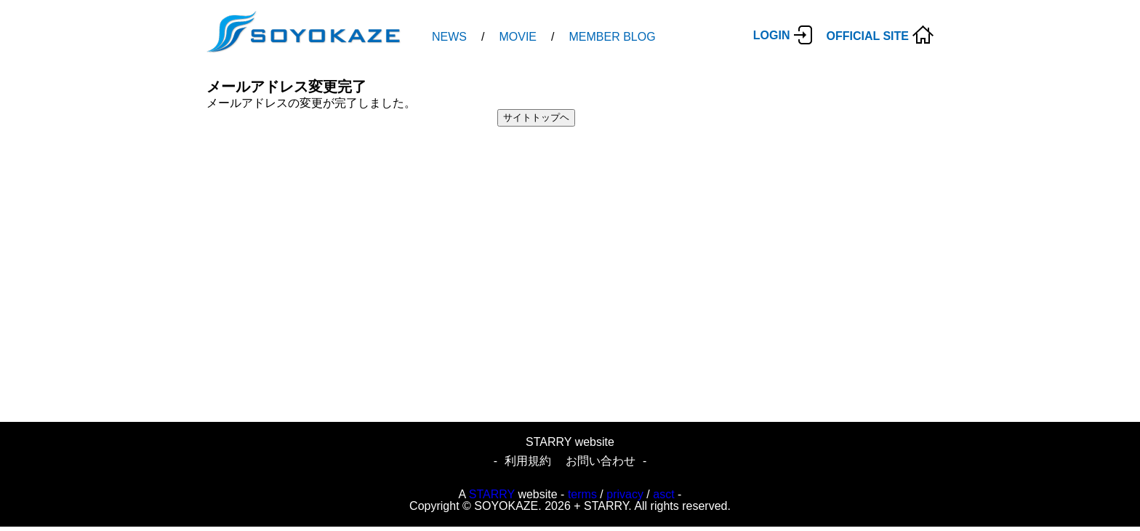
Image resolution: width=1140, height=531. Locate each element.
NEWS (449, 37)
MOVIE (518, 37)
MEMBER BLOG (612, 37)
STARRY (492, 494)
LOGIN (771, 35)
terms (582, 494)
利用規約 (528, 461)
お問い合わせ (600, 461)
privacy (624, 494)
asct (663, 494)
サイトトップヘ (536, 117)
